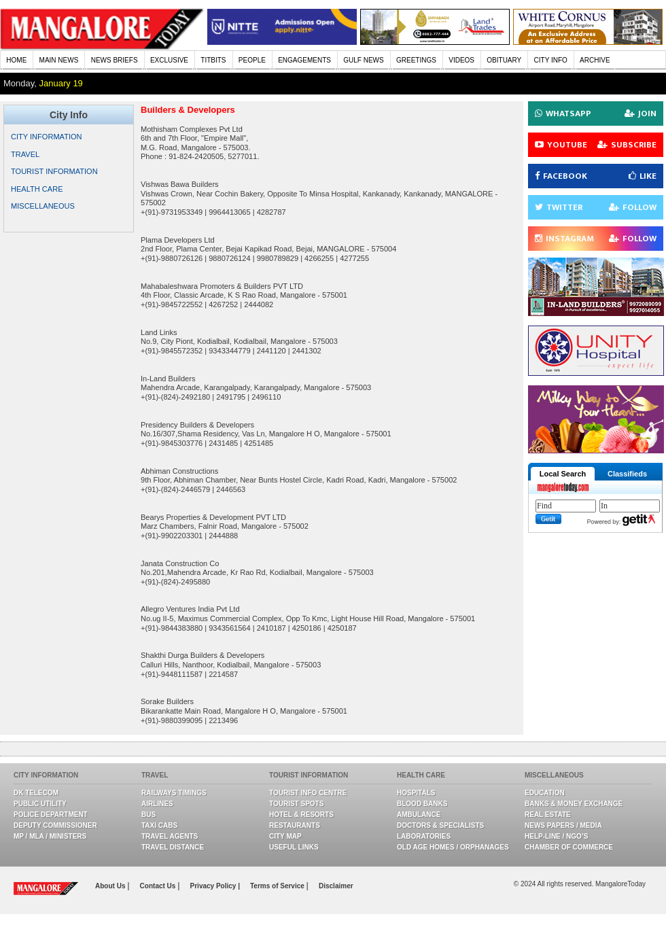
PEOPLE (252, 60)
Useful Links (294, 847)
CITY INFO (550, 60)
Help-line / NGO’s (556, 836)
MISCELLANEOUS (43, 206)
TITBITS (213, 60)
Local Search (563, 474)
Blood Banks (422, 803)
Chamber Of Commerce (569, 847)
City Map (285, 836)
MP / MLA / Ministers (50, 836)
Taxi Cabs (159, 825)
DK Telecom (36, 793)
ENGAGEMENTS (304, 60)
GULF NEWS (363, 60)
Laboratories (424, 836)
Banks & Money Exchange (574, 803)
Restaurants (294, 825)
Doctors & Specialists (440, 825)
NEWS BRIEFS (114, 60)
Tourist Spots (296, 803)
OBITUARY (504, 60)
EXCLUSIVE (169, 60)
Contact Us (159, 886)
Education (545, 793)
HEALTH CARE (37, 189)
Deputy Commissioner (55, 825)
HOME (16, 60)
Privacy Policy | (215, 886)
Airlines (157, 803)
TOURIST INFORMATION (54, 171)
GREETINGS (416, 60)
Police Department (51, 814)
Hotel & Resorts (301, 814)
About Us (111, 886)
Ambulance (418, 814)
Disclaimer (336, 886)
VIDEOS (461, 60)
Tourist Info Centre (308, 793)
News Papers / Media (563, 825)
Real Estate (548, 814)
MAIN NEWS (59, 60)
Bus (148, 814)
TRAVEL (25, 154)
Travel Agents (169, 836)
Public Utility (40, 803)
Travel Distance (172, 847)
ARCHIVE (595, 60)
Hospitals (416, 793)
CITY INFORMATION (46, 137)
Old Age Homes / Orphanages (453, 847)
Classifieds (627, 474)
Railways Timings (174, 793)
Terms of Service (278, 886)
